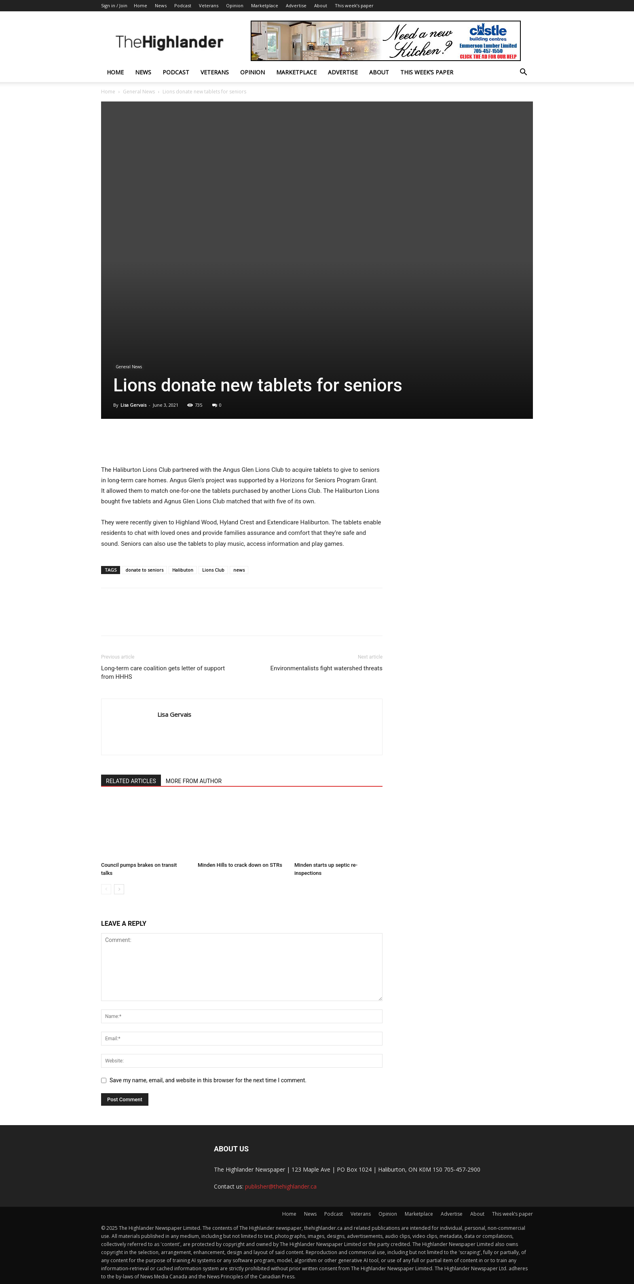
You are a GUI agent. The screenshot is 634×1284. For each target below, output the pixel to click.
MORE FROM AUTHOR (194, 781)
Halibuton (182, 570)
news (239, 570)
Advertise (296, 5)
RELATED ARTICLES (131, 781)
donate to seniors (144, 570)
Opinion (234, 5)
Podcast (182, 5)
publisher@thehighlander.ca (281, 1186)
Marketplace (264, 5)
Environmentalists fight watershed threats (327, 668)
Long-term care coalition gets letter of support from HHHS (163, 672)
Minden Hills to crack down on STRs (240, 865)
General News (139, 91)
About (320, 5)
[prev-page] (106, 889)
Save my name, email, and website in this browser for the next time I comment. (208, 1080)
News (161, 5)
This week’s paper (354, 5)
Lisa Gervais (133, 405)
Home (140, 5)
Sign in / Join (114, 5)
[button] (523, 73)
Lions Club (213, 570)
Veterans (208, 5)
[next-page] (119, 889)
